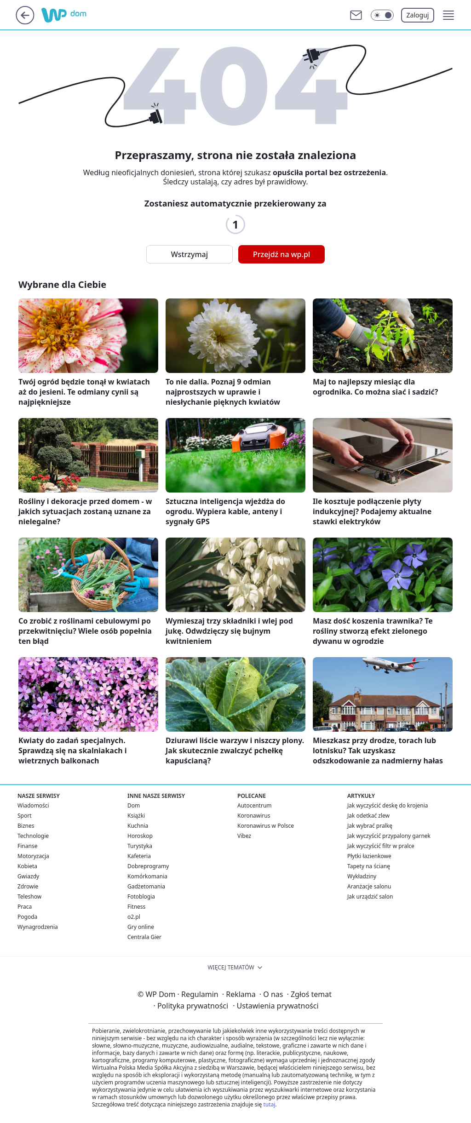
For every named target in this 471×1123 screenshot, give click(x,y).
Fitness (136, 907)
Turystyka (139, 846)
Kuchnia (137, 826)
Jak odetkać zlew (368, 815)
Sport (24, 815)
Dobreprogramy (148, 866)
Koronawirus (253, 815)
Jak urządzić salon (370, 896)
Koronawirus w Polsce (265, 826)
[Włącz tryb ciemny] (382, 15)
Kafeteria (139, 856)
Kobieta (27, 866)
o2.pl (133, 917)
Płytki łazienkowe (369, 856)
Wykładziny (361, 876)
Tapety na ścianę (368, 866)
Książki (136, 815)
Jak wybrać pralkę (369, 826)
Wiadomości (33, 805)
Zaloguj (418, 15)
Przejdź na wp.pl (281, 254)
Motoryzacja (33, 856)
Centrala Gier (144, 937)
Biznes (25, 826)
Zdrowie (27, 886)
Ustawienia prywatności (275, 1006)
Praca (24, 907)
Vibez (244, 836)
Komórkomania (147, 876)
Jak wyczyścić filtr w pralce (380, 846)
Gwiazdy (28, 876)
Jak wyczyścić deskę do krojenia (387, 805)
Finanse (27, 846)
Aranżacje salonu (369, 886)
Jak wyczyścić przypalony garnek (389, 836)
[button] (448, 15)
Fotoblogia (141, 896)
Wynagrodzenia (37, 927)
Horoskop (140, 836)
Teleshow (29, 896)
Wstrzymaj (189, 254)
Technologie (33, 836)
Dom (133, 805)
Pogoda (27, 917)
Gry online (140, 927)
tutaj (269, 1104)
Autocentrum (254, 805)
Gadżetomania (146, 886)
